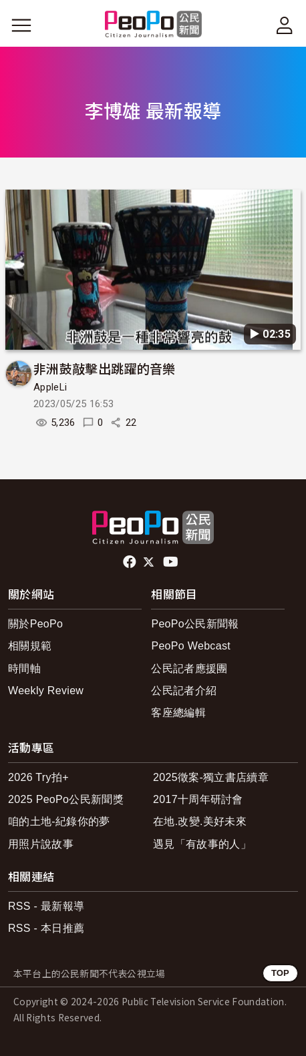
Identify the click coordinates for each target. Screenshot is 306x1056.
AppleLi (50, 387)
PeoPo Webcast (191, 645)
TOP (280, 973)
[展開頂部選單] (284, 25)
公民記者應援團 (189, 668)
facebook (130, 562)
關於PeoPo (35, 623)
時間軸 (24, 668)
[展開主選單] (21, 25)
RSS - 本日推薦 (46, 928)
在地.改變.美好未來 (200, 821)
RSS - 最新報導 (46, 906)
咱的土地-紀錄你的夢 (59, 821)
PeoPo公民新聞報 (195, 623)
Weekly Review (46, 690)
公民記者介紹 (183, 690)
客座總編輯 (178, 712)
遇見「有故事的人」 (202, 844)
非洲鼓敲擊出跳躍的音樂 (104, 368)
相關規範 (29, 645)
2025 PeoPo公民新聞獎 (66, 799)
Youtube (171, 562)
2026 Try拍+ (38, 777)
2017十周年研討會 (198, 799)
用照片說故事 (40, 844)
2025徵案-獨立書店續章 (211, 777)
